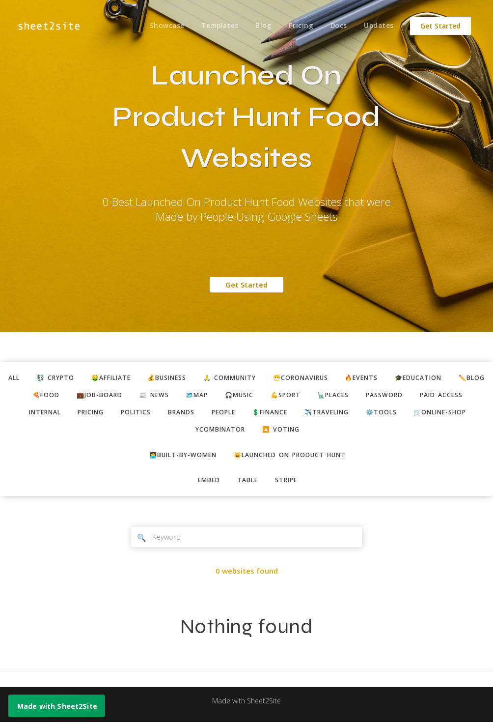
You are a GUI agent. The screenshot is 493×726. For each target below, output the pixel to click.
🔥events (391, 378)
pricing (150, 413)
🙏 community (252, 378)
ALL (24, 378)
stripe (288, 483)
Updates (379, 26)
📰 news (202, 395)
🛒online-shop (184, 431)
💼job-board (145, 395)
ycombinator (256, 431)
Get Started (440, 26)
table (247, 483)
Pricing (298, 26)
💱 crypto (67, 378)
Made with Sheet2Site (246, 705)
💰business (186, 378)
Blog (260, 26)
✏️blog (45, 395)
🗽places (391, 395)
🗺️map (247, 395)
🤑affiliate (126, 378)
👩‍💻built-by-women (179, 457)
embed (207, 483)
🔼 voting (319, 431)
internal (100, 413)
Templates (216, 26)
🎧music (292, 395)
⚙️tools (457, 413)
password (444, 395)
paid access (44, 413)
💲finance (340, 413)
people (290, 413)
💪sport (340, 395)
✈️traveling (400, 413)
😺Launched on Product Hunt (292, 457)
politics (198, 413)
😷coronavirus (327, 378)
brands (245, 413)
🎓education (450, 378)
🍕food (91, 395)
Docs (337, 26)
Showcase (162, 26)
